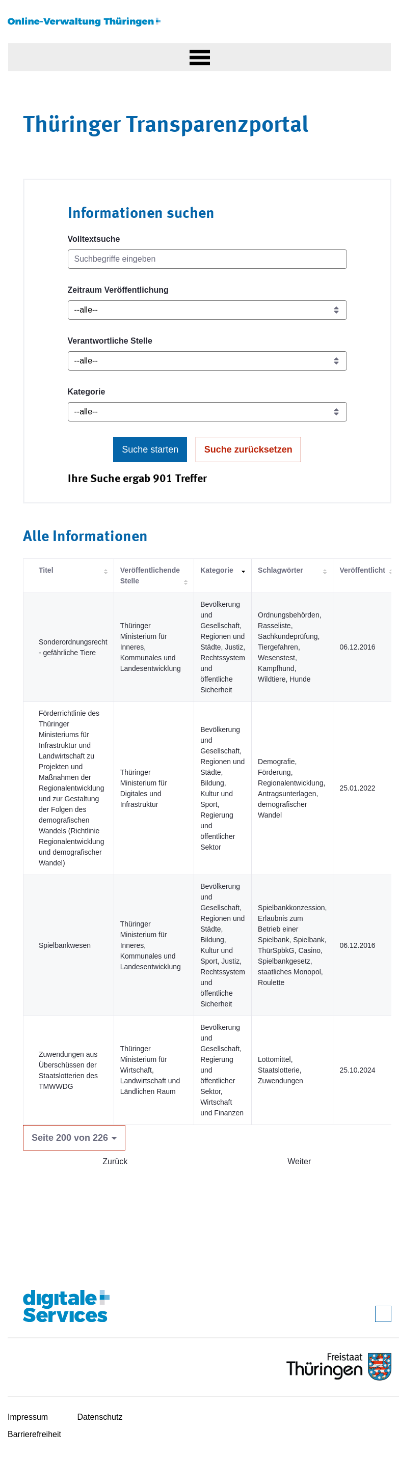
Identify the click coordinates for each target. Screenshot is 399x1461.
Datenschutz (100, 1417)
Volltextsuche (94, 239)
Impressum (28, 1417)
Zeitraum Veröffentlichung (118, 290)
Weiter (299, 1161)
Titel (46, 570)
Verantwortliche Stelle (110, 340)
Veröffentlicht (362, 570)
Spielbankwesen (65, 945)
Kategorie (86, 391)
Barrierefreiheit (34, 1434)
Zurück (114, 1161)
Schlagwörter (280, 570)
